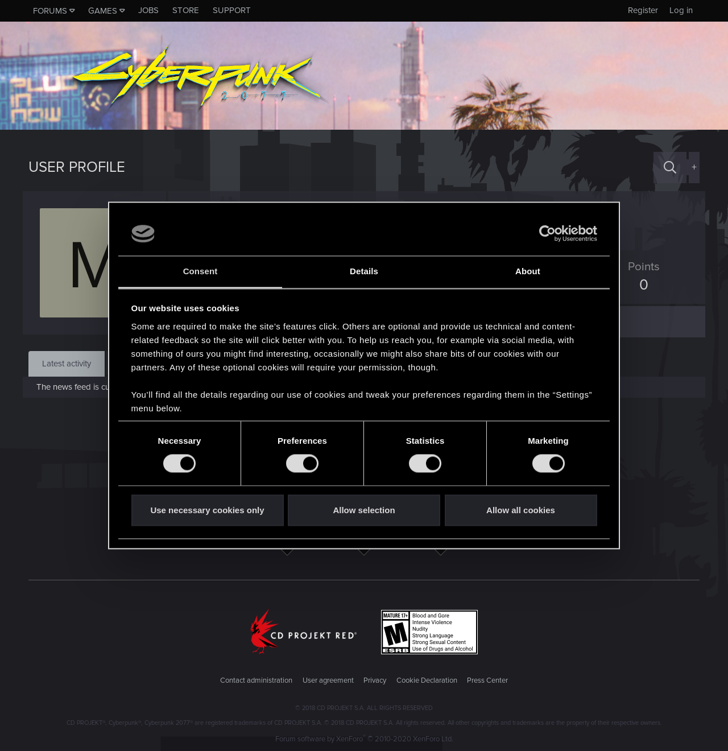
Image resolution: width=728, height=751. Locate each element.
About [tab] (527, 271)
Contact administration (256, 680)
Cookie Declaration (426, 680)
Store (185, 10)
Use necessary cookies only (207, 510)
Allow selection (364, 510)
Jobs (148, 10)
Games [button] (102, 11)
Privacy (374, 680)
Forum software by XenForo (364, 739)
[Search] (669, 167)
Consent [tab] (200, 271)
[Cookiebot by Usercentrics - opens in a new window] (547, 233)
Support (232, 10)
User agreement (328, 680)
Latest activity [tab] (66, 363)
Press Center (487, 680)
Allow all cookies (520, 510)
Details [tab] (364, 271)
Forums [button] (50, 11)
